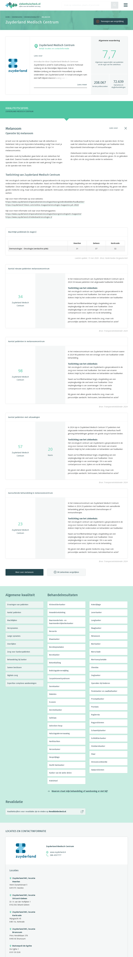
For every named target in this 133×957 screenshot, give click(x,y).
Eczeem (52, 702)
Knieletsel (53, 781)
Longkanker (96, 620)
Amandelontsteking (57, 612)
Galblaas (52, 718)
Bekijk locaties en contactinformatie (54, 48)
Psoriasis (95, 707)
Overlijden (11, 644)
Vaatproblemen (97, 770)
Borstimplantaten (56, 647)
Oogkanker (95, 675)
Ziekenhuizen (17, 17)
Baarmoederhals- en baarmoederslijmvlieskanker (61, 622)
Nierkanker (96, 644)
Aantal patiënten (14, 612)
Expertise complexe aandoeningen (21, 683)
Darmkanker (54, 686)
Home (8, 17)
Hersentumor (54, 749)
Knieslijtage (96, 604)
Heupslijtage (54, 757)
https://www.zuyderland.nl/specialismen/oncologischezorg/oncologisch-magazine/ (43, 214)
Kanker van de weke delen (60, 773)
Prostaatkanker (97, 699)
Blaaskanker (54, 639)
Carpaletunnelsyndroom (59, 678)
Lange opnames (13, 636)
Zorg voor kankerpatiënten (18, 652)
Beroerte (53, 631)
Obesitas (94, 667)
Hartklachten (54, 741)
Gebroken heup (55, 726)
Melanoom (95, 636)
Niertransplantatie (98, 659)
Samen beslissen (14, 667)
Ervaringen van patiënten (17, 604)
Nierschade (96, 652)
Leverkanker (96, 612)
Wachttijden (12, 620)
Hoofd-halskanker (56, 765)
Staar (93, 754)
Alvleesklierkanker (57, 604)
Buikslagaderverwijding (59, 671)
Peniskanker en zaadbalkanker (104, 691)
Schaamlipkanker (98, 730)
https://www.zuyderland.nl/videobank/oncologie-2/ (29, 217)
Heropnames (12, 628)
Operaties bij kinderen (100, 683)
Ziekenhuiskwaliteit (32, 17)
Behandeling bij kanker (17, 659)
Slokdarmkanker (98, 746)
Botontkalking (55, 663)
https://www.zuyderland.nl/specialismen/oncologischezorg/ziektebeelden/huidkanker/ (45, 202)
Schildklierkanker (98, 738)
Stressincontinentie (99, 762)
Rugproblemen (97, 722)
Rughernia (95, 715)
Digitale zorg (12, 675)
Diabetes (52, 694)
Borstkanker (54, 655)
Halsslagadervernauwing (59, 733)
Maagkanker (96, 628)
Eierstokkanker (55, 710)
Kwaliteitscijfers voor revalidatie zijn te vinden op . (36, 811)
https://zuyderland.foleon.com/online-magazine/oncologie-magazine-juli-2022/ (42, 205)
